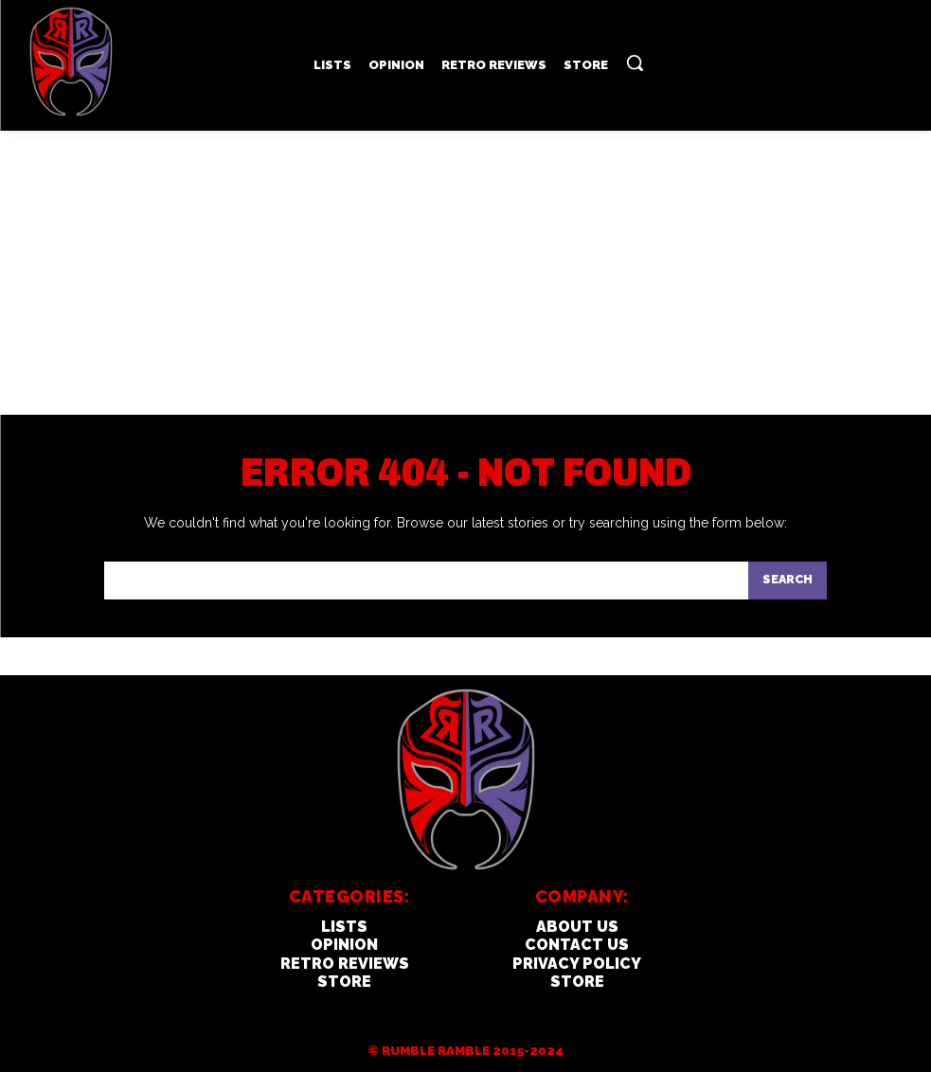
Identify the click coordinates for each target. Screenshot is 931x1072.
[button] (634, 62)
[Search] (786, 581)
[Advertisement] (465, 272)
